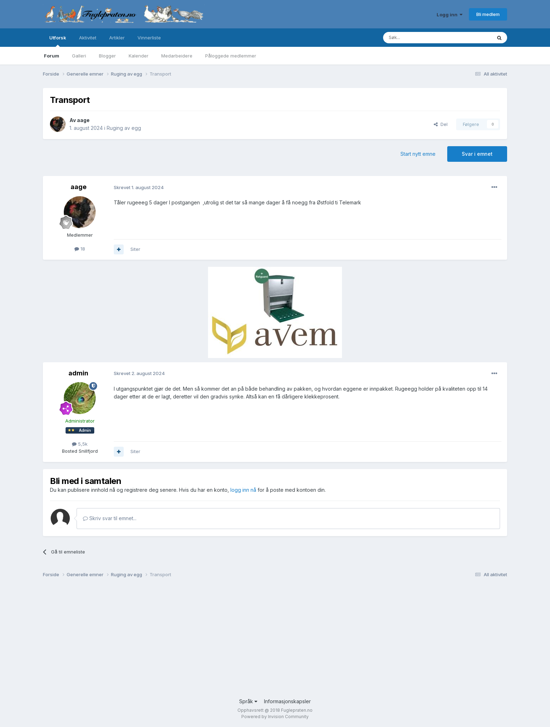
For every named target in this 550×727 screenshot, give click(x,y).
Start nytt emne (418, 154)
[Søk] (416, 37)
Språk (248, 701)
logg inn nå (243, 490)
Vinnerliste (149, 37)
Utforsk (57, 41)
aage (83, 120)
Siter (135, 249)
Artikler (117, 37)
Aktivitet (87, 37)
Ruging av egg (124, 128)
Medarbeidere (176, 56)
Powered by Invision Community (275, 716)
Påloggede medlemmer (230, 56)
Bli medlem (488, 14)
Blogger (107, 56)
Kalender (138, 56)
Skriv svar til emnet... (109, 518)
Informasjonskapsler (287, 701)
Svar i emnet (477, 154)
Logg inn (449, 14)
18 (79, 249)
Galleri (79, 56)
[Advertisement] (255, 640)
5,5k (80, 444)
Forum (51, 56)
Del (441, 124)
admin (78, 373)
